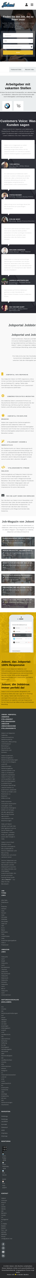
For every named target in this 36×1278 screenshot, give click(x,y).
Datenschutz (4, 1127)
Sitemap (4, 1136)
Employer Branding (27, 527)
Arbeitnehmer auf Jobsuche (25, 343)
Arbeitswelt (13, 565)
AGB (3, 1130)
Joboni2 (21, 565)
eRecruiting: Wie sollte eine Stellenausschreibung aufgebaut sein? (18, 587)
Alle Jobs (4, 900)
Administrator (7, 543)
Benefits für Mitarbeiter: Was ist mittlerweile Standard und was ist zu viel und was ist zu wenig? (18, 563)
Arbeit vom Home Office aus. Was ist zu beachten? (18, 600)
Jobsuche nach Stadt (4, 959)
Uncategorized (14, 553)
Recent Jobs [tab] (29, 69)
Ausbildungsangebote (8, 940)
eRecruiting (13, 527)
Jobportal (11, 733)
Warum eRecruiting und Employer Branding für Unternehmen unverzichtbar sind (18, 550)
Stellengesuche (4, 1116)
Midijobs (4, 919)
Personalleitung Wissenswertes (19, 577)
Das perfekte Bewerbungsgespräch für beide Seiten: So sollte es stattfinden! (18, 575)
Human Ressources (15, 540)
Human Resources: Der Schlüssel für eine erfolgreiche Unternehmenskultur (18, 538)
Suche (18, 52)
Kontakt (4, 1124)
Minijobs (4, 917)
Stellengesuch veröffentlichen (4, 1120)
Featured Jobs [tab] (16, 69)
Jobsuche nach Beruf (4, 986)
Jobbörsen (5, 527)
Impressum (4, 1133)
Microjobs (4, 921)
